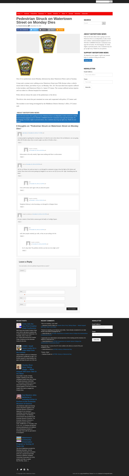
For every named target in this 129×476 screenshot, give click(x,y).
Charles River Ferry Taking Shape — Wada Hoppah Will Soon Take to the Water (26, 369)
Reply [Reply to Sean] (19, 176)
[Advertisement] (96, 103)
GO (111, 1)
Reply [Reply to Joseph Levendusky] (22, 157)
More (65, 13)
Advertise (77, 13)
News (20, 13)
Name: (86, 79)
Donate (71, 13)
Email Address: (88, 71)
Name (22, 292)
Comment (22, 270)
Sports (49, 13)
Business (43, 13)
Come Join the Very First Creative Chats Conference (29, 326)
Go (104, 23)
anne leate (25, 133)
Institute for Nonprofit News (105, 473)
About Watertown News (28, 113)
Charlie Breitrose (23, 26)
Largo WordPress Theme (86, 473)
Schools (26, 13)
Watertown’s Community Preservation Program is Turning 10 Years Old (25, 442)
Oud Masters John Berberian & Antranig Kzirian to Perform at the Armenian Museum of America (26, 399)
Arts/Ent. (57, 13)
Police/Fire (34, 13)
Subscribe (85, 13)
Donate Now (88, 60)
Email (22, 298)
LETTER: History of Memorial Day (62, 349)
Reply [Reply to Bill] (22, 190)
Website (21, 304)
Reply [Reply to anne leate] (19, 142)
